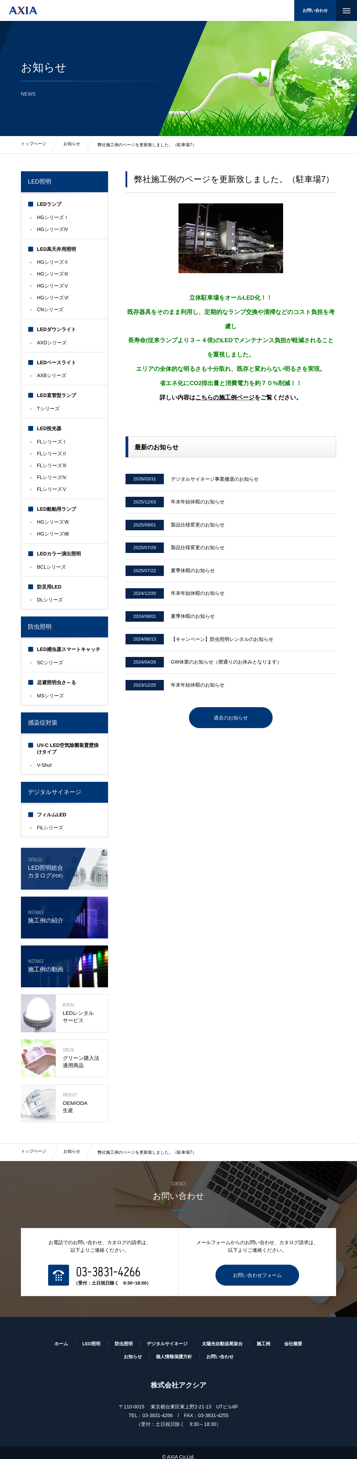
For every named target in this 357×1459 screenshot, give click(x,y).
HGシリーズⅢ (53, 274)
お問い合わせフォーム (257, 1266)
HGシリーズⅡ (53, 262)
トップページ (33, 1142)
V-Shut (44, 765)
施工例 (268, 1334)
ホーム (55, 1334)
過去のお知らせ (231, 733)
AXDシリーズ (52, 342)
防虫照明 (40, 626)
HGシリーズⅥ (53, 297)
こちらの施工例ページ (225, 397)
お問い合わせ (315, 10)
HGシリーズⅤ (53, 286)
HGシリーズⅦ (53, 522)
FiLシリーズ (50, 827)
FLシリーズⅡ (52, 453)
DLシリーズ (50, 600)
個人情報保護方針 (173, 1348)
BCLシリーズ (51, 567)
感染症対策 (43, 722)
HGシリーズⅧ (53, 534)
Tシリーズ (48, 408)
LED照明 (39, 181)
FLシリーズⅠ (52, 441)
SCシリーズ (50, 662)
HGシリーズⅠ (53, 217)
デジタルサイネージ (166, 1334)
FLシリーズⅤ (52, 489)
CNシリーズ (50, 309)
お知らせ (71, 1142)
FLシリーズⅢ (52, 465)
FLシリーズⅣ (52, 477)
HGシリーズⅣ (53, 229)
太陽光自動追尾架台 (224, 1334)
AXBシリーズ (51, 375)
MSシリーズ (50, 695)
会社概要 (299, 1334)
